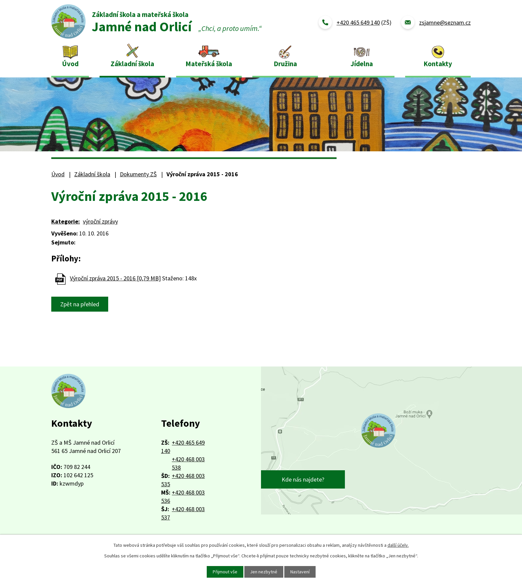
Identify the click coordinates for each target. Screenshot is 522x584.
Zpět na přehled (79, 304)
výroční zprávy (100, 221)
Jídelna (362, 63)
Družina (285, 63)
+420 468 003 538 (188, 463)
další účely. (398, 545)
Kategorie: (65, 221)
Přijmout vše (224, 572)
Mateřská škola (208, 63)
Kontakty (437, 63)
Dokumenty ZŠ (138, 174)
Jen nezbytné (263, 572)
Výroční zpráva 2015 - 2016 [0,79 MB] (115, 278)
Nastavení (300, 572)
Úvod (70, 63)
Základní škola (132, 63)
